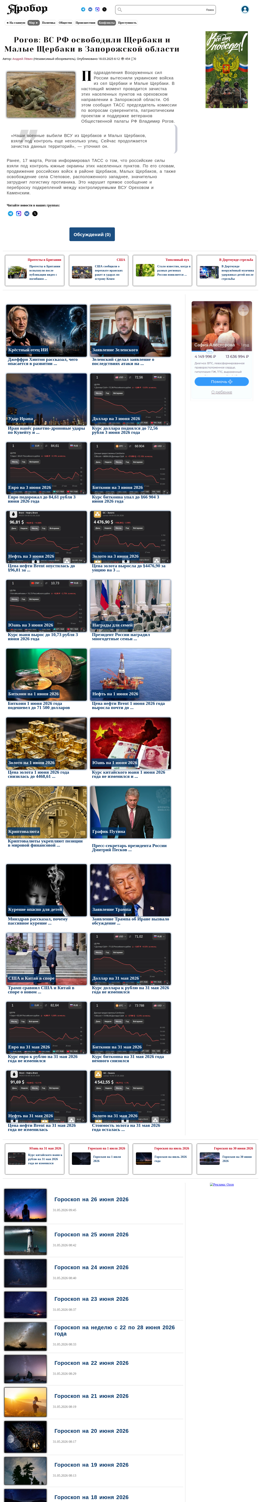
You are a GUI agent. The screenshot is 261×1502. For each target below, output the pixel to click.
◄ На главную (15, 22)
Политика (48, 22)
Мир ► (33, 22)
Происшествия (85, 22)
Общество (65, 22)
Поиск (210, 9)
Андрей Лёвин (23, 59)
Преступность (127, 22)
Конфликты (107, 22)
